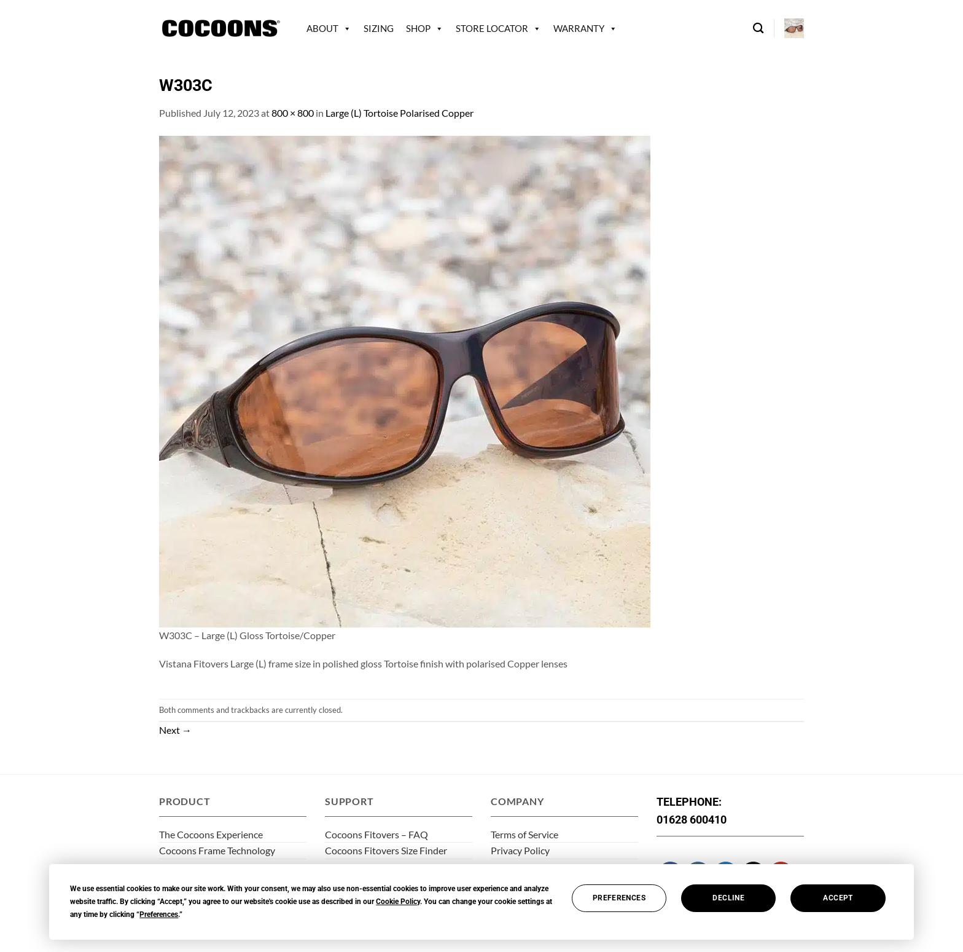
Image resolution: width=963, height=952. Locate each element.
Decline (728, 898)
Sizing (379, 28)
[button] (794, 28)
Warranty (578, 28)
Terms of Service (524, 834)
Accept (837, 898)
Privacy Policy (520, 850)
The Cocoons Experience (211, 834)
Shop (418, 28)
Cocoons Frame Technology (217, 850)
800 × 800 (292, 113)
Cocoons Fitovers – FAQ (376, 834)
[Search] (758, 28)
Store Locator (492, 28)
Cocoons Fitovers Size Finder (386, 850)
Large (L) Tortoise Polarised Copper (400, 113)
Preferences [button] (158, 914)
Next (175, 730)
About (322, 28)
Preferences (619, 898)
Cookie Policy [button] (398, 901)
